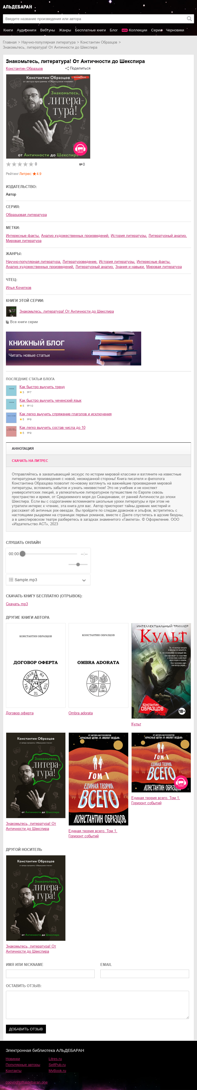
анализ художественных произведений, (75, 235)
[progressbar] (50, 554)
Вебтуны (47, 30)
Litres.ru (55, 1059)
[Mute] (63, 564)
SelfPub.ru (57, 1065)
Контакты (13, 1071)
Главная (10, 42)
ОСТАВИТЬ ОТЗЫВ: (23, 986)
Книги (8, 30)
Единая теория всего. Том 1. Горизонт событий (92, 833)
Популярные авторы (23, 1065)
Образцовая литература (26, 215)
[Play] (26, 564)
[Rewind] (14, 565)
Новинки (13, 1059)
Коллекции (138, 30)
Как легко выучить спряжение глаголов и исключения (65, 414)
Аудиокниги (26, 30)
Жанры (65, 30)
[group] (48, 560)
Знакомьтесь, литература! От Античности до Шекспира (66, 311)
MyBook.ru (57, 1071)
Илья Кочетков (18, 288)
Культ (136, 724)
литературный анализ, (168, 235)
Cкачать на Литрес (30, 461)
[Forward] (39, 565)
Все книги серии (24, 322)
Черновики (175, 30)
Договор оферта (20, 713)
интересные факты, (23, 235)
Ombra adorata (80, 713)
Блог (114, 30)
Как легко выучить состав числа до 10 (52, 427)
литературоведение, (80, 261)
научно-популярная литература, (33, 261)
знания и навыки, (130, 267)
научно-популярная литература (48, 42)
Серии (156, 30)
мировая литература (23, 241)
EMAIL (106, 965)
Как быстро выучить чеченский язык (50, 400)
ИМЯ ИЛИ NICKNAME (24, 965)
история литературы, (129, 235)
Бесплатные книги (90, 30)
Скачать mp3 (17, 604)
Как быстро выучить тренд (42, 387)
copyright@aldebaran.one (27, 1082)
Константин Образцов (98, 42)
